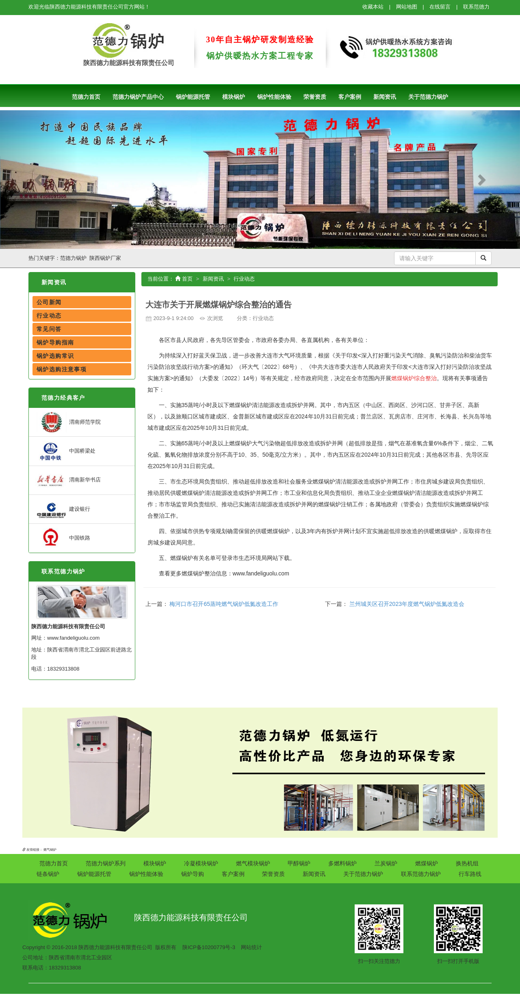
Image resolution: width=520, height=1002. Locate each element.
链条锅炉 (48, 874)
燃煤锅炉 (426, 863)
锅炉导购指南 (55, 342)
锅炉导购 (192, 874)
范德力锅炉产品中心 (138, 97)
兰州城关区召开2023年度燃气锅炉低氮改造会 (406, 604)
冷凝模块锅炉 (201, 863)
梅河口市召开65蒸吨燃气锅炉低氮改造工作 (223, 604)
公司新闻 (49, 302)
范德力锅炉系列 (106, 863)
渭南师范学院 (68, 422)
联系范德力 (476, 7)
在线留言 (440, 7)
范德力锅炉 (73, 258)
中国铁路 (62, 538)
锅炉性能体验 (274, 97)
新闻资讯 (384, 97)
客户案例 (349, 97)
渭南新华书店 (68, 480)
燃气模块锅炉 (253, 863)
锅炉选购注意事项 (62, 369)
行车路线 (470, 874)
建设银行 (62, 509)
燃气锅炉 (49, 850)
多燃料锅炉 (342, 863)
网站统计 (251, 947)
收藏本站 (373, 7)
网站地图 (406, 7)
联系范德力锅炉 (63, 571)
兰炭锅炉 (386, 863)
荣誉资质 (314, 97)
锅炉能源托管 (193, 97)
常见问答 (49, 329)
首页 (184, 279)
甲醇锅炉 (299, 863)
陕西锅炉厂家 (105, 258)
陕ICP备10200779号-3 (208, 947)
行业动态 (49, 315)
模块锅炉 (233, 97)
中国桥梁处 (65, 451)
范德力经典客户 (63, 397)
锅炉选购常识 (55, 356)
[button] (39, 179)
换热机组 (467, 863)
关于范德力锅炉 (428, 97)
